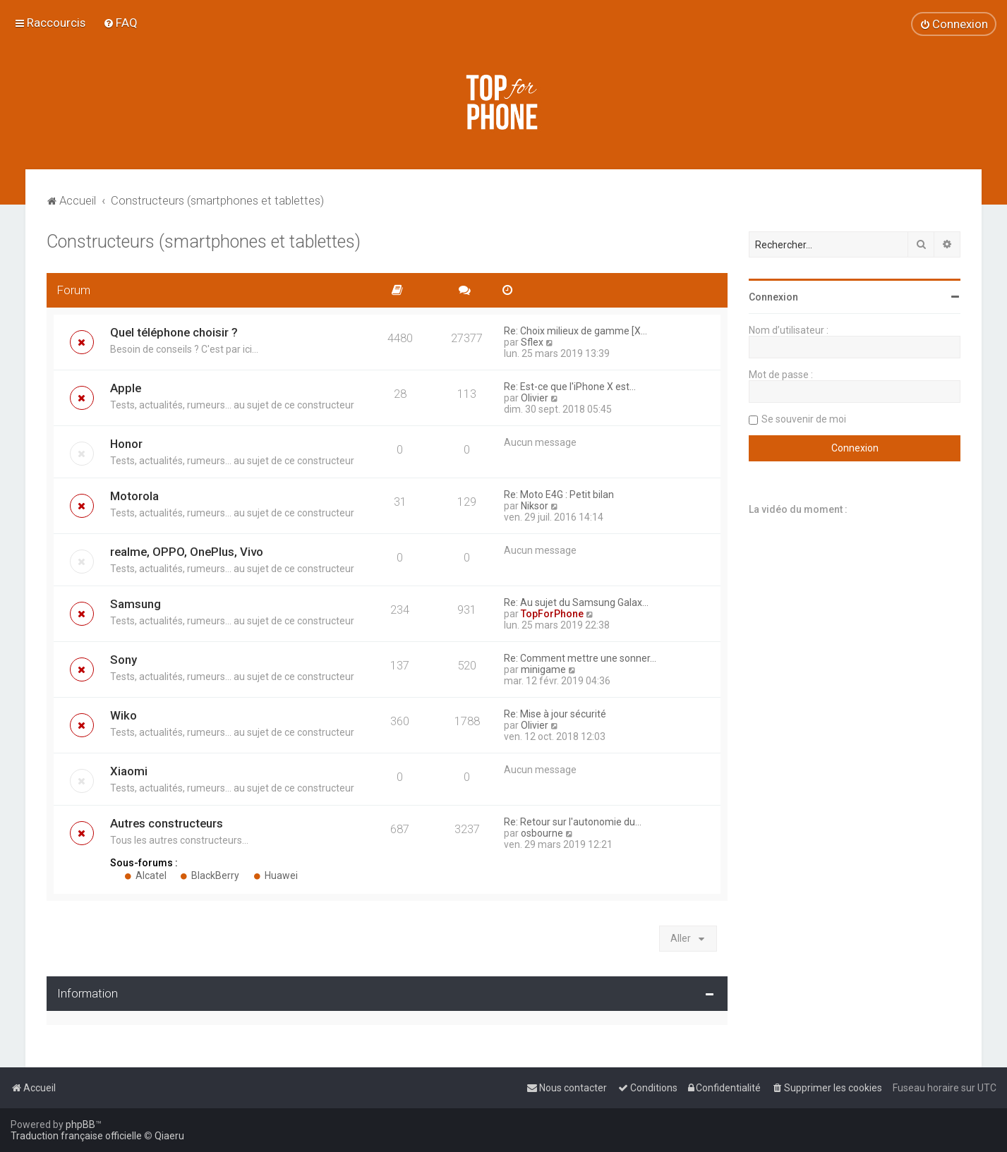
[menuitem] (120, 22)
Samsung (135, 604)
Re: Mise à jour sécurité (555, 714)
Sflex (532, 342)
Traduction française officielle (76, 1135)
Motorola (134, 496)
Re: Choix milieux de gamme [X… (575, 330)
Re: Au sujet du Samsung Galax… (576, 602)
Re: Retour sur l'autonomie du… (572, 821)
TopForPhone (552, 613)
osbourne (542, 833)
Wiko (123, 715)
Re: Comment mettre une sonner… (580, 658)
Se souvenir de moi (803, 419)
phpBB (80, 1124)
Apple (125, 388)
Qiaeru (169, 1135)
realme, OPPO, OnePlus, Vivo (186, 552)
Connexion (773, 297)
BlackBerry (210, 875)
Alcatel (145, 875)
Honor (126, 444)
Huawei (275, 875)
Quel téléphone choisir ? (174, 332)
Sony (123, 660)
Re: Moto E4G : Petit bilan (559, 494)
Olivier (534, 398)
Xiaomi (128, 771)
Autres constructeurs (166, 823)
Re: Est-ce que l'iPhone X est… (570, 386)
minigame (543, 669)
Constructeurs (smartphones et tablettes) (204, 241)
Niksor (534, 505)
